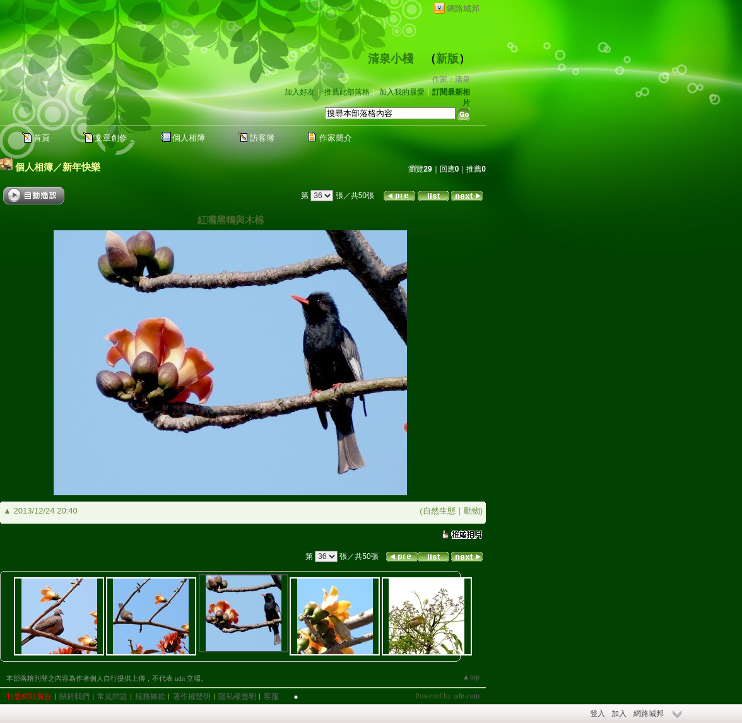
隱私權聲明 (237, 696)
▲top (471, 677)
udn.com (466, 695)
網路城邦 (463, 8)
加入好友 (300, 92)
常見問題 (112, 696)
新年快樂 (81, 167)
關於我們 (74, 696)
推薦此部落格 (347, 92)
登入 (597, 713)
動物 (472, 510)
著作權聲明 (192, 696)
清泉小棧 (390, 58)
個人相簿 (188, 138)
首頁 (41, 138)
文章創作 (111, 138)
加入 (619, 713)
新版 (447, 58)
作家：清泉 (451, 79)
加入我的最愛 (402, 92)
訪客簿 (262, 138)
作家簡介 (335, 138)
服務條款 (150, 696)
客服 (271, 696)
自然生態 (439, 510)
